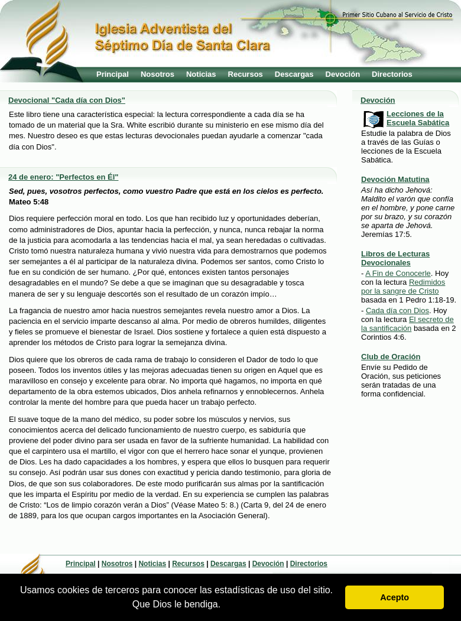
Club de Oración (390, 356)
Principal (112, 74)
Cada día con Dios (397, 310)
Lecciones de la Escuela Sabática (418, 118)
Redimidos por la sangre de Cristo (403, 286)
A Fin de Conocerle (398, 273)
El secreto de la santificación (407, 324)
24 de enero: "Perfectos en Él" (63, 177)
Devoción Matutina (395, 179)
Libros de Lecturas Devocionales (395, 258)
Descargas (294, 74)
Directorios (392, 74)
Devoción (343, 74)
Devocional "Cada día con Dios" (66, 100)
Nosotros (157, 74)
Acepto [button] (394, 597)
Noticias (201, 74)
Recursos (245, 74)
